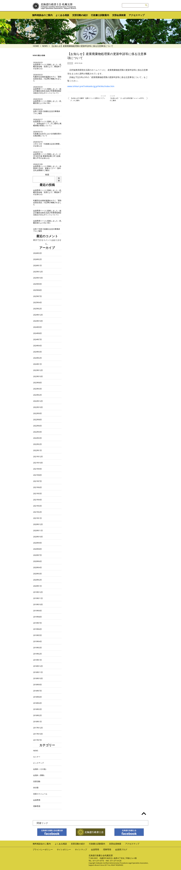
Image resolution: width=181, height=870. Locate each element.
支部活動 (36, 781)
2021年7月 (37, 481)
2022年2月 (37, 444)
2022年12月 (38, 401)
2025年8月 (37, 290)
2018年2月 (37, 715)
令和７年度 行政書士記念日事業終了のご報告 (46, 111)
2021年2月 (37, 512)
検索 (47, 174)
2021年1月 (37, 518)
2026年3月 (37, 253)
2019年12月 (38, 592)
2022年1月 (37, 450)
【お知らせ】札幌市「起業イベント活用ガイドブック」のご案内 (87, 99)
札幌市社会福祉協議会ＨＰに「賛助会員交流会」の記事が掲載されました (47, 77)
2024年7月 (37, 339)
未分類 (35, 787)
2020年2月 (37, 580)
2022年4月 (37, 432)
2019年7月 (37, 623)
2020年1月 (37, 586)
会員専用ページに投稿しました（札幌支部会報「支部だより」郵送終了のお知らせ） (47, 65)
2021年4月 (37, 499)
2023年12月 (38, 370)
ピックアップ (38, 763)
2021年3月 (37, 506)
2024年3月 (37, 352)
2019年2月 (37, 654)
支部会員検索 (119, 15)
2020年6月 (37, 561)
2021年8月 (37, 475)
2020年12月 (38, 524)
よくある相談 (62, 15)
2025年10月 (38, 278)
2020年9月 (37, 543)
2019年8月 (37, 617)
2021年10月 (38, 462)
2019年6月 (37, 629)
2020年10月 (38, 536)
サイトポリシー (64, 849)
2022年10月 (38, 407)
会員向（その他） (40, 769)
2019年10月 (38, 604)
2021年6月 (37, 487)
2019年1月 (37, 660)
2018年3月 (37, 709)
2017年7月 (37, 740)
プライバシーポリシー (43, 849)
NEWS (45, 46)
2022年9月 (37, 413)
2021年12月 (38, 456)
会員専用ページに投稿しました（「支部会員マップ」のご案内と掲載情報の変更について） (47, 122)
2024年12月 (38, 315)
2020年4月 (37, 567)
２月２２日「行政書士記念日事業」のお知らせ (47, 144)
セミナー (36, 757)
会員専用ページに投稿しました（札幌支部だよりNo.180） (47, 101)
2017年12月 (38, 727)
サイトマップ (81, 849)
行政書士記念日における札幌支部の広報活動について (47, 133)
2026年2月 (37, 259)
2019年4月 (37, 641)
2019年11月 (38, 598)
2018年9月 (37, 684)
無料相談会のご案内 (42, 15)
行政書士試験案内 (100, 15)
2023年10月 (38, 376)
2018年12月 (38, 666)
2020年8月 (37, 549)
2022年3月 (37, 438)
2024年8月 (37, 333)
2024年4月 (37, 345)
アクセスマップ (137, 15)
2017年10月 (38, 734)
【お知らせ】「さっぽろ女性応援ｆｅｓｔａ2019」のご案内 (127, 99)
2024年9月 (37, 327)
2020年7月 (37, 555)
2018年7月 (37, 691)
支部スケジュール (40, 794)
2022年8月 (37, 419)
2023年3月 (37, 389)
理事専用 (36, 806)
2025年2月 (37, 308)
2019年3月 (37, 647)
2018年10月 (38, 678)
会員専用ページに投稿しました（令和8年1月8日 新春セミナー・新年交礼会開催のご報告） (47, 167)
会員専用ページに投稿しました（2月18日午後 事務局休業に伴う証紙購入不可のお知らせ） (47, 155)
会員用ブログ (121, 849)
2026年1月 (37, 265)
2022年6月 (37, 425)
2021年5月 (37, 493)
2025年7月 (37, 296)
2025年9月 (37, 284)
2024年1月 (37, 364)
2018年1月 (37, 721)
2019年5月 (37, 635)
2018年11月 (38, 672)
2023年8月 (37, 382)
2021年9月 (37, 469)
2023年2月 (37, 395)
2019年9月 (37, 610)
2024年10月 (38, 321)
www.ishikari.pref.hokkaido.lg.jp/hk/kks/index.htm (90, 86)
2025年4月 (37, 302)
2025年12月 (38, 271)
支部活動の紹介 (80, 15)
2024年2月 (37, 358)
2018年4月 (37, 703)
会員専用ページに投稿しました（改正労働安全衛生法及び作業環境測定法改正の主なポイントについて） (47, 90)
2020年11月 (38, 530)
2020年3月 (37, 573)
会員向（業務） (39, 775)
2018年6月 (37, 697)
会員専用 (36, 800)
